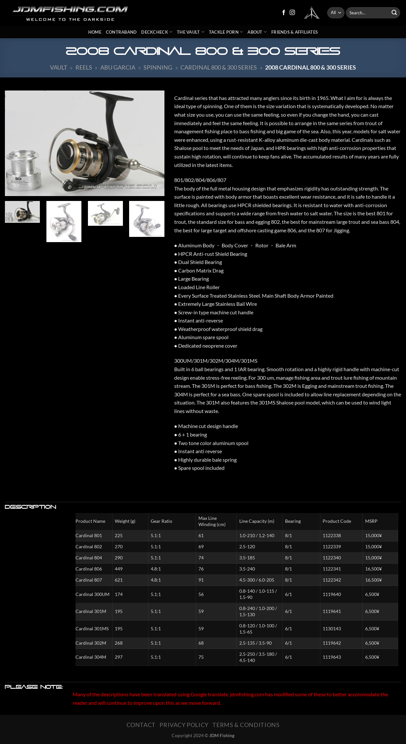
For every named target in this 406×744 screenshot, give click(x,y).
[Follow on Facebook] (283, 13)
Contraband (121, 32)
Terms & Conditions (245, 724)
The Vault (190, 32)
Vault (58, 67)
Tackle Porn (226, 32)
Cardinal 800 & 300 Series (218, 67)
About (257, 32)
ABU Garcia (117, 67)
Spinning (158, 67)
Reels (84, 67)
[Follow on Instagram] (292, 13)
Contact (141, 724)
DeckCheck (156, 32)
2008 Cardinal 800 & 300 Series (310, 67)
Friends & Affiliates (294, 32)
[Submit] (394, 12)
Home (94, 32)
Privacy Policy (184, 724)
